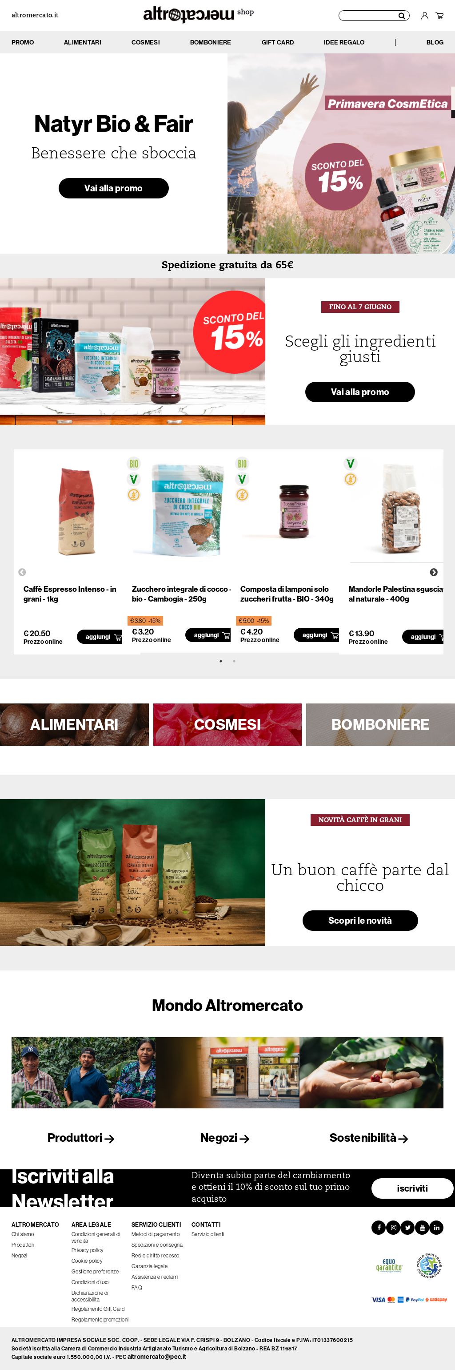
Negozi (227, 1137)
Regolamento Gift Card (98, 1308)
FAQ (137, 1287)
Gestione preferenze (95, 1271)
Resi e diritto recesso (156, 1255)
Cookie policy (87, 1260)
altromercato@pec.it (157, 1357)
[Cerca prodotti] (374, 15)
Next (433, 572)
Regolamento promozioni (100, 1319)
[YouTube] (422, 1227)
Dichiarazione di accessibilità (90, 1296)
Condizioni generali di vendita (96, 1237)
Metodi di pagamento (156, 1234)
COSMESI (227, 724)
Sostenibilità (371, 1137)
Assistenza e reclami (155, 1276)
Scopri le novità (360, 920)
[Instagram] (393, 1227)
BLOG (435, 42)
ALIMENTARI (74, 724)
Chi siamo (23, 1234)
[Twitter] (407, 1227)
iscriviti (412, 1188)
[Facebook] (378, 1227)
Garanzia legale (150, 1266)
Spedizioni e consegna (157, 1244)
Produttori (84, 1137)
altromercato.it (35, 15)
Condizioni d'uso (90, 1282)
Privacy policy (88, 1250)
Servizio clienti (208, 1234)
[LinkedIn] (436, 1227)
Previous (22, 572)
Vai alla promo (113, 188)
